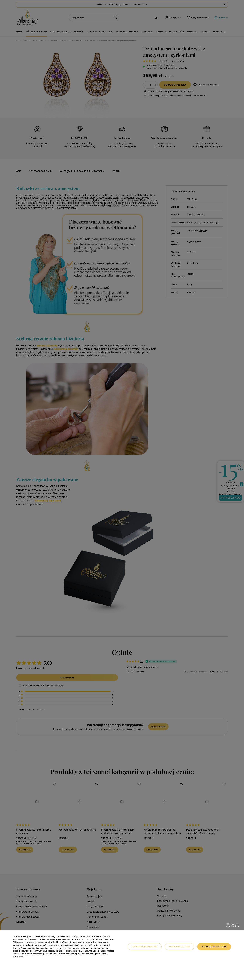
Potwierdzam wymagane (144, 946)
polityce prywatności (99, 942)
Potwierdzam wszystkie (214, 946)
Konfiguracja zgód (179, 946)
